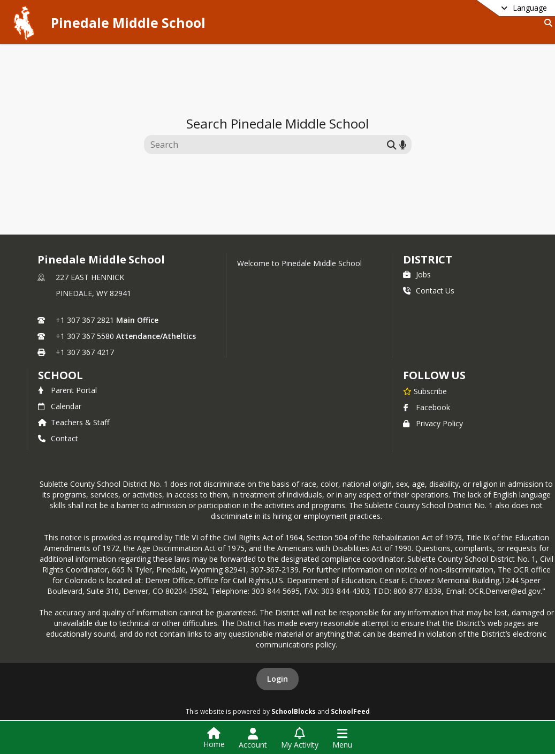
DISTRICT (427, 259)
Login (277, 679)
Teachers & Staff (73, 422)
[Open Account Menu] (253, 738)
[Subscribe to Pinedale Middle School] (425, 391)
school (60, 375)
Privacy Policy (433, 423)
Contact (58, 438)
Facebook (426, 407)
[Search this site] (266, 145)
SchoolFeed (350, 711)
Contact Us (428, 290)
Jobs (417, 274)
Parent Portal (67, 390)
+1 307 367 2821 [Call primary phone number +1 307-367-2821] (85, 320)
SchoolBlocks (293, 711)
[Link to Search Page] (546, 23)
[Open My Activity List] (299, 738)
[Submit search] (392, 144)
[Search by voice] (402, 144)
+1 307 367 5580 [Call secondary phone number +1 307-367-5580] (85, 336)
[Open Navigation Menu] (342, 738)
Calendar (59, 406)
